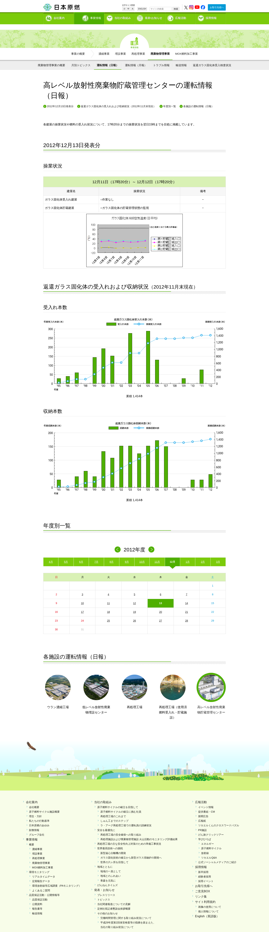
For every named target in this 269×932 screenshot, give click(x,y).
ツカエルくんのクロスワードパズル (218, 819)
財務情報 (34, 823)
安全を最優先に (106, 823)
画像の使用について (209, 900)
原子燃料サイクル (211, 842)
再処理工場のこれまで (113, 810)
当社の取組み (122, 17)
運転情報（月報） (136, 58)
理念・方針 (35, 810)
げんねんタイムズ (107, 878)
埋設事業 (120, 47)
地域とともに (105, 860)
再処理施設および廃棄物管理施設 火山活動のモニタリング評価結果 (139, 833)
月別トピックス (81, 58)
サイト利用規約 (205, 895)
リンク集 (201, 890)
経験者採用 (204, 870)
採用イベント (206, 874)
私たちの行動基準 (39, 814)
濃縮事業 (104, 47)
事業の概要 (78, 47)
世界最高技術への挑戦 (110, 842)
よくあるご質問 (41, 884)
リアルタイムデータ (43, 870)
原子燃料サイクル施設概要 (44, 805)
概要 (31, 838)
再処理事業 (138, 47)
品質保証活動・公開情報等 (44, 888)
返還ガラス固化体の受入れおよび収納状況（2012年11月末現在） (118, 100)
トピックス (103, 893)
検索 (176, 9)
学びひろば (204, 833)
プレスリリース (106, 888)
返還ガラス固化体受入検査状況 (212, 58)
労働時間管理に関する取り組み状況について (125, 911)
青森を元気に (108, 874)
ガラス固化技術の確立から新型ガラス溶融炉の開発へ (131, 851)
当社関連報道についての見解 (113, 897)
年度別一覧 (169, 100)
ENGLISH (142, 9)
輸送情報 (181, 58)
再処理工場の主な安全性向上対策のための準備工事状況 (129, 837)
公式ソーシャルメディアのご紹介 (217, 856)
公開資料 (37, 897)
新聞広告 (203, 810)
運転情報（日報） (108, 58)
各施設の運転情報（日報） (198, 100)
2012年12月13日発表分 (60, 100)
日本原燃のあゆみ (39, 819)
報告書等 (37, 902)
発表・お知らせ (104, 883)
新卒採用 (203, 865)
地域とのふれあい (110, 869)
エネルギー (207, 837)
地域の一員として (110, 865)
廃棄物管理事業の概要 (51, 58)
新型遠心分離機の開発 (113, 846)
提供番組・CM (206, 805)
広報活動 (180, 17)
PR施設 (202, 823)
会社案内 (59, 17)
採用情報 (211, 17)
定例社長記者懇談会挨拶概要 (113, 902)
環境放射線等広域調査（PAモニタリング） (56, 879)
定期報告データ (41, 874)
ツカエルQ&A (209, 851)
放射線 (205, 846)
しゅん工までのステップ (114, 814)
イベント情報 (206, 800)
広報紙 (202, 814)
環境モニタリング (39, 865)
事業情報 (89, 17)
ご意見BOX (202, 885)
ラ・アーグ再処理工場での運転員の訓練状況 (125, 819)
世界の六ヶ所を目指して (114, 856)
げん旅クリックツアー (211, 828)
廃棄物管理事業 (160, 47)
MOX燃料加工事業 (186, 47)
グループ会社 (36, 828)
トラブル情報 (161, 58)
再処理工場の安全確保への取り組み (120, 828)
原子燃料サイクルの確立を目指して (117, 800)
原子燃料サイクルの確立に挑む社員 (120, 805)
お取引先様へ (217, 7)
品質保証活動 (39, 893)
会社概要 (34, 800)
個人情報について (208, 905)
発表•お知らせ (153, 17)
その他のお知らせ (107, 907)
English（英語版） (207, 910)
